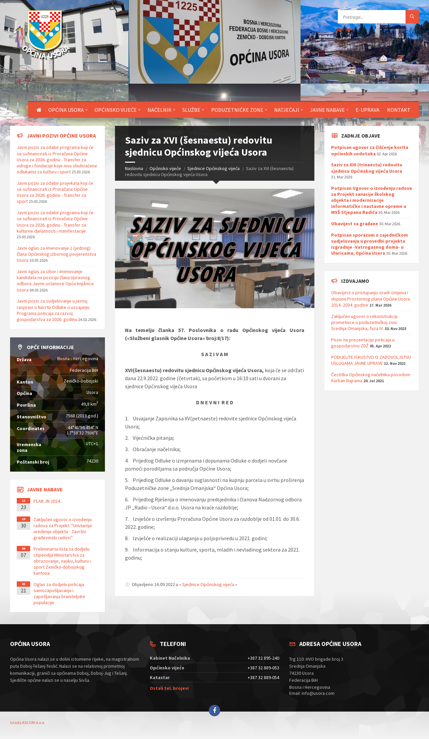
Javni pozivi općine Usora (61, 135)
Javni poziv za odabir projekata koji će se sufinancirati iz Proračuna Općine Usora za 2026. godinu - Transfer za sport (55, 192)
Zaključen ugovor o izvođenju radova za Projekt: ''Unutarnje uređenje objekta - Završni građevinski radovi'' (63, 528)
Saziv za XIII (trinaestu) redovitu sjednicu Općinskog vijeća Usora (366, 168)
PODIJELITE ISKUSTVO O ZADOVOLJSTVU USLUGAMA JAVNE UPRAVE (371, 360)
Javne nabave (327, 109)
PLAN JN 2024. (47, 501)
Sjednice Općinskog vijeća (213, 168)
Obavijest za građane (354, 224)
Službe (191, 109)
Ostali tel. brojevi (169, 688)
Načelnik (159, 109)
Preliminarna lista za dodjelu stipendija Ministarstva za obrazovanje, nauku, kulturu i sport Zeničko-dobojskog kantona (62, 561)
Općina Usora (66, 109)
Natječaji (286, 109)
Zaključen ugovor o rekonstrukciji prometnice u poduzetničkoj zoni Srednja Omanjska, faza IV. (364, 322)
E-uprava (367, 109)
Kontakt (399, 109)
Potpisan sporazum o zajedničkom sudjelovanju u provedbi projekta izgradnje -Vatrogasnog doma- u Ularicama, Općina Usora (369, 244)
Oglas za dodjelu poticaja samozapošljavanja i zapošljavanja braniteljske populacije (59, 593)
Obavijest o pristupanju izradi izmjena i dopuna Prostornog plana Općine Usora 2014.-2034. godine (370, 299)
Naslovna (134, 168)
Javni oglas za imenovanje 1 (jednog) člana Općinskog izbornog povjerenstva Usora (56, 254)
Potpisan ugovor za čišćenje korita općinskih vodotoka (369, 150)
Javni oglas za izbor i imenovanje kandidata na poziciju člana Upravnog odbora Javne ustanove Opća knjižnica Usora (55, 280)
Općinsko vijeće (116, 109)
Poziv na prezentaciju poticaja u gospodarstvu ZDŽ (362, 343)
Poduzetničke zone (237, 109)
